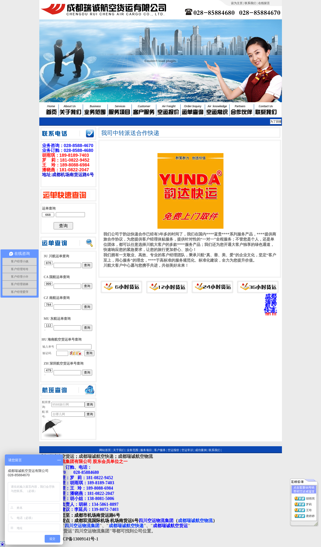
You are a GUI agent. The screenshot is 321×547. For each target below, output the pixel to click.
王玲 (309, 510)
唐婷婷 (310, 516)
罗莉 (309, 504)
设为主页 (237, 3)
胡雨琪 (310, 498)
